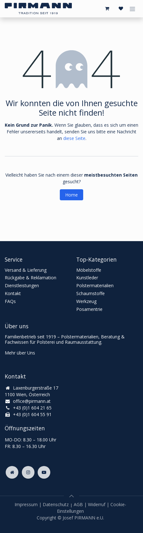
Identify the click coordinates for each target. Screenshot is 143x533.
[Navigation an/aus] (132, 9)
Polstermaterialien (95, 285)
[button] (71, 496)
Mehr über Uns (20, 353)
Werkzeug (86, 301)
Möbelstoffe (88, 270)
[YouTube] (44, 472)
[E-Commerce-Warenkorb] (107, 8)
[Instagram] (28, 472)
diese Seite (74, 138)
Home (71, 195)
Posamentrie (89, 309)
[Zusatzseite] (12, 472)
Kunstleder (87, 278)
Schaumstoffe (90, 293)
